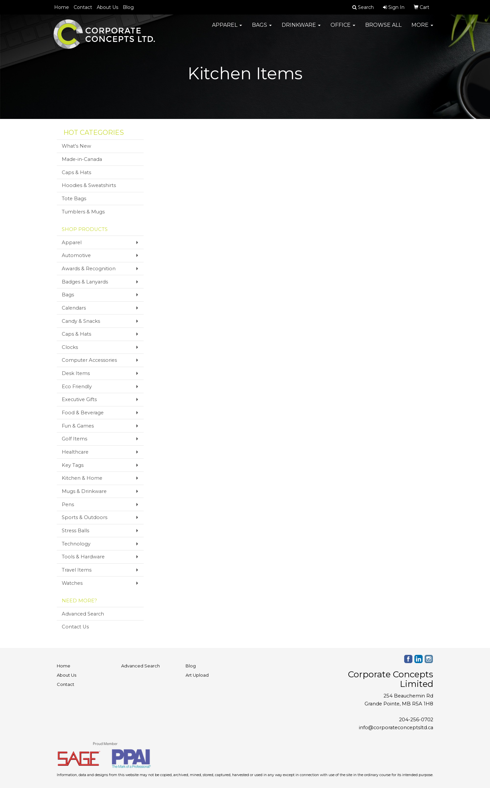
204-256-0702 (416, 720)
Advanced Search (83, 614)
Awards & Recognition (89, 269)
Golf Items (74, 439)
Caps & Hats (76, 172)
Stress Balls (75, 531)
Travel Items (76, 570)
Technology (76, 544)
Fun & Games (78, 426)
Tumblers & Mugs (83, 212)
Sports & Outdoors (84, 517)
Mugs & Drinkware (84, 491)
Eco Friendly (77, 387)
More (422, 26)
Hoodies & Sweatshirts (89, 185)
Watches (72, 583)
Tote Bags (74, 199)
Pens (68, 504)
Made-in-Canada (82, 159)
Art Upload (197, 675)
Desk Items (76, 373)
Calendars (74, 308)
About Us (107, 7)
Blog (128, 7)
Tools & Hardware (83, 557)
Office (343, 26)
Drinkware (301, 26)
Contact (83, 7)
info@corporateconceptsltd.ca (396, 728)
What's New (76, 146)
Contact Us (75, 627)
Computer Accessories (89, 360)
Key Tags (73, 465)
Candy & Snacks (81, 321)
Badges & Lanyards (85, 282)
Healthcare (75, 452)
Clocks (70, 347)
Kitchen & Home (82, 478)
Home (61, 7)
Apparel (227, 26)
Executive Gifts (79, 399)
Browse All (383, 26)
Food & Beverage (83, 413)
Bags (262, 26)
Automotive (76, 255)
